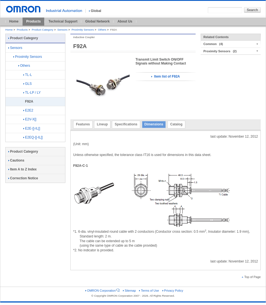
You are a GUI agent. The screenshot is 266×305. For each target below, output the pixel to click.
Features (83, 124)
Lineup (102, 124)
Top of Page (251, 277)
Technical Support (62, 21)
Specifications (126, 124)
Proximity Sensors (83, 29)
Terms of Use (149, 290)
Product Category (42, 29)
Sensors (62, 29)
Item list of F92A (165, 76)
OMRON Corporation (102, 290)
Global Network (97, 21)
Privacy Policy (172, 290)
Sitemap (129, 290)
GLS (27, 84)
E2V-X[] (29, 119)
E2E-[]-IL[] (31, 128)
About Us (124, 21)
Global (95, 11)
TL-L (27, 75)
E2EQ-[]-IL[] (33, 137)
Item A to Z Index (22, 169)
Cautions (16, 160)
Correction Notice (23, 178)
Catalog (176, 124)
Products (33, 21)
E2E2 (28, 110)
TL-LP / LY (32, 93)
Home (13, 21)
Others (102, 29)
